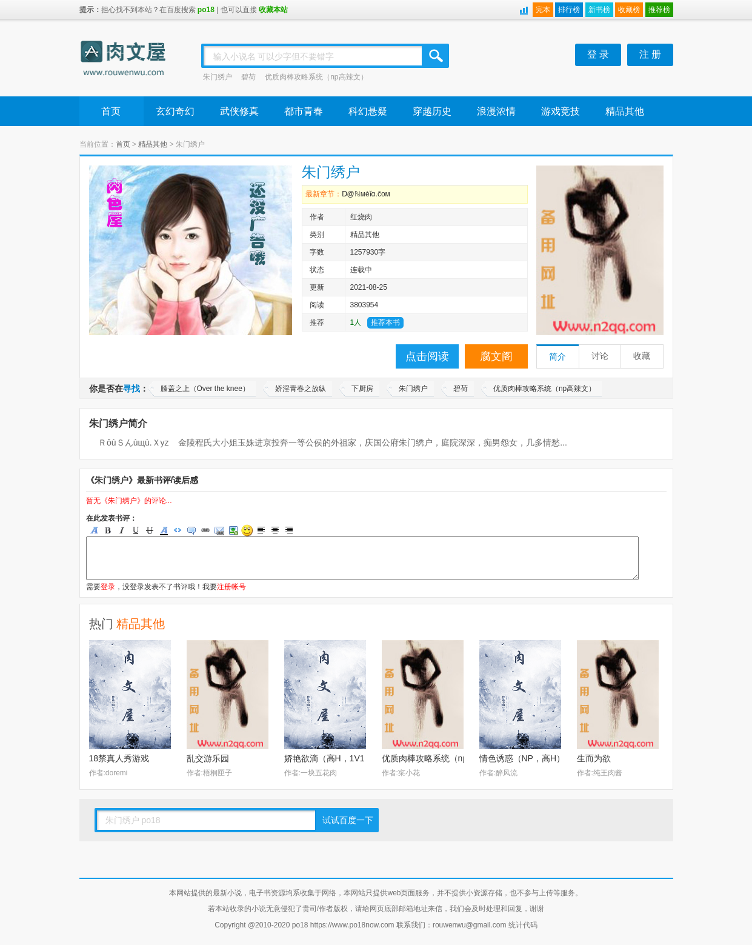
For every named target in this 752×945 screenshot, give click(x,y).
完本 (543, 9)
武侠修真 (239, 111)
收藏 (641, 356)
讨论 (599, 356)
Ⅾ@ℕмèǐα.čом (366, 194)
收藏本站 (273, 9)
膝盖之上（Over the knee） (205, 388)
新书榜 (599, 9)
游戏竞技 (560, 111)
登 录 (598, 54)
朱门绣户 (217, 77)
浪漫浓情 (496, 111)
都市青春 (303, 111)
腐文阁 (496, 356)
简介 (557, 356)
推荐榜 (659, 9)
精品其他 (624, 111)
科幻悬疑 (367, 111)
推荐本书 (385, 322)
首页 (111, 111)
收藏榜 (629, 9)
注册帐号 (231, 587)
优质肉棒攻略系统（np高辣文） (316, 77)
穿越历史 (432, 111)
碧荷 (248, 77)
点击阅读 (427, 356)
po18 (206, 9)
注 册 (650, 54)
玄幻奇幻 (175, 111)
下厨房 (362, 388)
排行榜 (569, 9)
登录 (108, 587)
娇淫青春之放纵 (300, 388)
